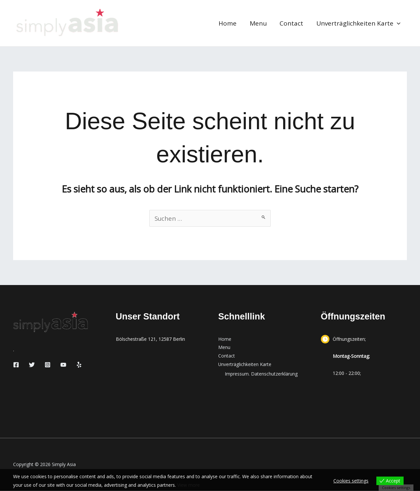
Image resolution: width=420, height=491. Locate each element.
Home (229, 23)
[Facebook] (16, 365)
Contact (292, 23)
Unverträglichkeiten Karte (359, 23)
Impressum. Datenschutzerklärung (261, 374)
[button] (397, 23)
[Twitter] (32, 365)
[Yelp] (79, 365)
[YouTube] (63, 365)
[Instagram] (48, 365)
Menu (259, 23)
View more (188, 485)
